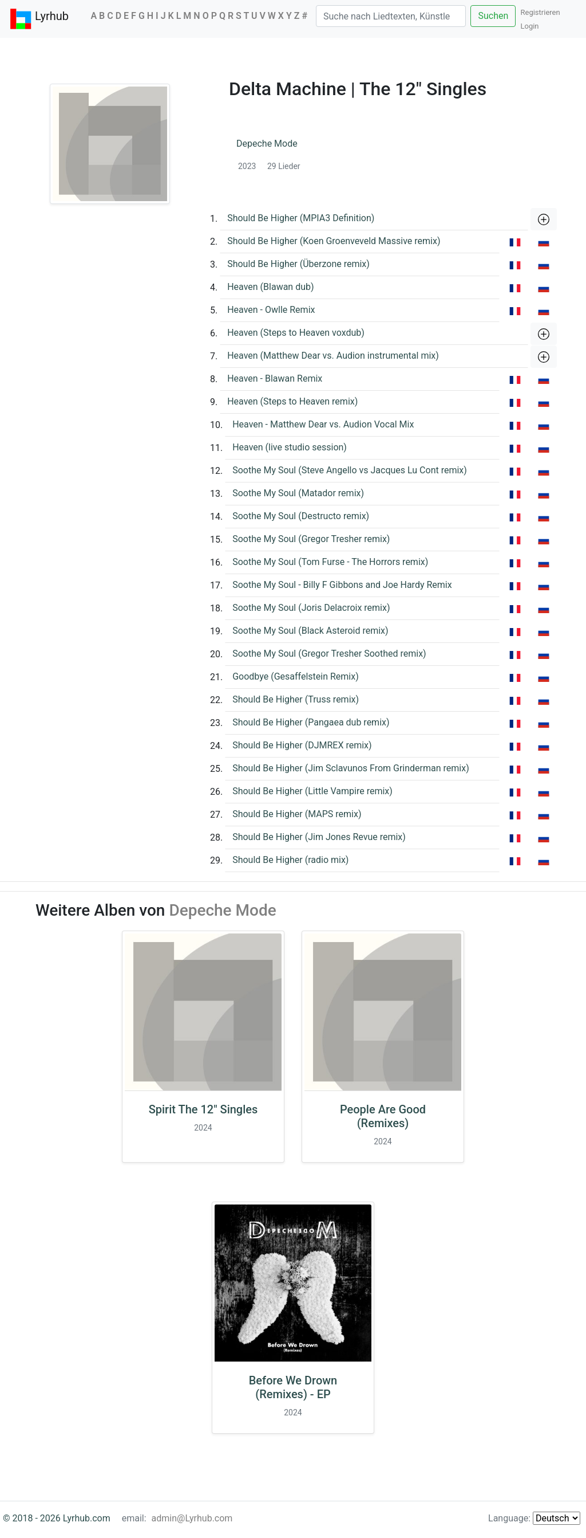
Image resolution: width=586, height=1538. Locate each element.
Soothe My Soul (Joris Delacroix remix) (311, 607)
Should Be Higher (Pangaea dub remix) (310, 722)
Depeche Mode (267, 143)
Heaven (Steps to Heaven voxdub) (296, 332)
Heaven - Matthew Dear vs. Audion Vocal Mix (323, 424)
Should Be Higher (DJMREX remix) (301, 745)
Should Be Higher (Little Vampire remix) (312, 791)
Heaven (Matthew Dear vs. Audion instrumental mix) (333, 355)
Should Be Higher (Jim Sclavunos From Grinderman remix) (350, 768)
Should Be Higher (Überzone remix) (298, 263)
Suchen (493, 15)
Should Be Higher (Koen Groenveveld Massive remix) (333, 241)
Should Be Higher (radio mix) (290, 859)
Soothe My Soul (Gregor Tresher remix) (311, 538)
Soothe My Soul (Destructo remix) (300, 516)
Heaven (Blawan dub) (270, 286)
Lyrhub (39, 18)
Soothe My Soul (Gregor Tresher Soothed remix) (329, 653)
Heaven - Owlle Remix (271, 309)
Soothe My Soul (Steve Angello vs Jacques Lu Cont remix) (349, 470)
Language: (534, 1518)
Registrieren (542, 12)
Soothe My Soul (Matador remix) (298, 493)
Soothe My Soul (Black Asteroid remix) (310, 630)
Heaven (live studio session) (289, 447)
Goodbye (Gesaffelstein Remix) (295, 676)
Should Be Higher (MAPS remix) (296, 814)
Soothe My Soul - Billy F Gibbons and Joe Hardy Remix (342, 584)
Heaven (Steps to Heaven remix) (292, 401)
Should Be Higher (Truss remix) (295, 699)
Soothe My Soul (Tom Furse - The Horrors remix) (330, 561)
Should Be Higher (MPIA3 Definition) (300, 218)
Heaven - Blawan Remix (274, 378)
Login (529, 26)
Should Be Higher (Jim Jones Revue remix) (319, 836)
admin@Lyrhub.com (192, 1518)
